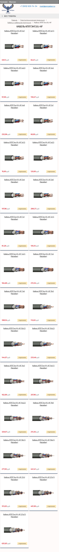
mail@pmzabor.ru (47, 6)
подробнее (22, 60)
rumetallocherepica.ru (8, 9)
